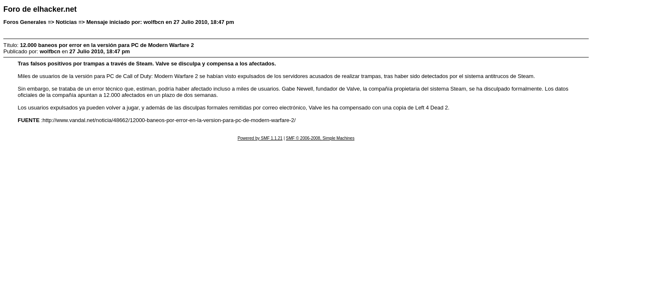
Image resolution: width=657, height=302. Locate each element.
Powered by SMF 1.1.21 (260, 138)
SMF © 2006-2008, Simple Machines (320, 138)
